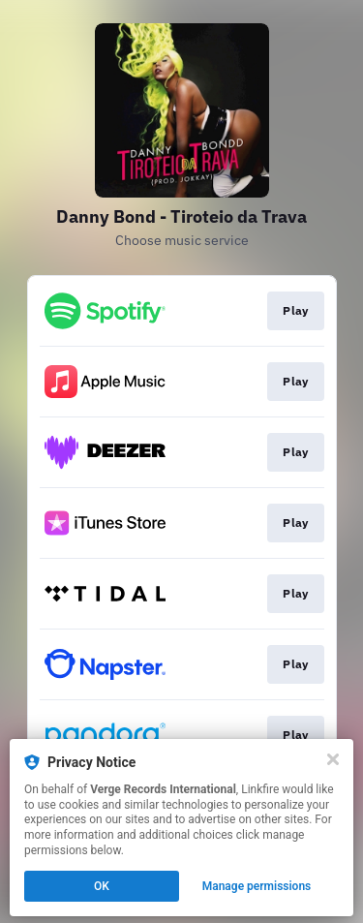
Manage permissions (257, 886)
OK (101, 886)
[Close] (333, 759)
